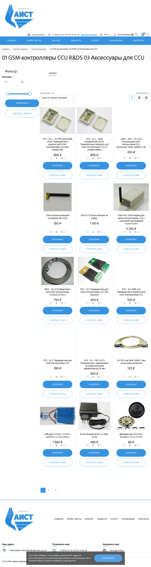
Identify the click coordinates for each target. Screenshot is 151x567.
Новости (76, 41)
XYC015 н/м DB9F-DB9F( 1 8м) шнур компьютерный (131, 362)
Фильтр (11, 71)
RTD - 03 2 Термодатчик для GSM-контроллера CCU (57, 362)
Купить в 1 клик (58, 175)
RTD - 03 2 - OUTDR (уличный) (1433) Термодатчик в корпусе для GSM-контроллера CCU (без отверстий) (57, 144)
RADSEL (53, 73)
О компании (116, 41)
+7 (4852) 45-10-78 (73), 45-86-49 (73, 550)
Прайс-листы (34, 41)
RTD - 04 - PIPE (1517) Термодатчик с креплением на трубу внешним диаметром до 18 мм (94, 365)
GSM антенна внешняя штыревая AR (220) (57, 217)
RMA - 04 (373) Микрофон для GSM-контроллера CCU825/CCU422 (58, 291)
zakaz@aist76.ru (116, 550)
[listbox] (58, 98)
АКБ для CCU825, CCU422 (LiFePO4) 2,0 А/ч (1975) (58, 435)
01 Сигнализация (39, 49)
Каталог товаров (20, 49)
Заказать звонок (89, 35)
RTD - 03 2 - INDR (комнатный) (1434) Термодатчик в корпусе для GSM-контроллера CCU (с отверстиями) (94, 144)
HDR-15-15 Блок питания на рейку (94, 217)
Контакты (138, 41)
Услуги (95, 41)
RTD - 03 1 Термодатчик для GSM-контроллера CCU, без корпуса (94, 291)
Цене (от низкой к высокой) (54, 98)
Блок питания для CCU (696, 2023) (94, 435)
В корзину (57, 165)
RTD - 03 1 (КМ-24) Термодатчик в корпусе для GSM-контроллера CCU (131, 291)
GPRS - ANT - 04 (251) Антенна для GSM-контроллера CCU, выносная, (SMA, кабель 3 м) (131, 143)
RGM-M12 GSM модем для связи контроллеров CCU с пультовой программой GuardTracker (131, 219)
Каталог (56, 41)
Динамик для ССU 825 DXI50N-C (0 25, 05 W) (131, 435)
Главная (11, 41)
